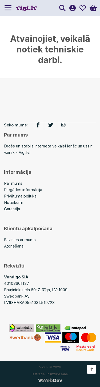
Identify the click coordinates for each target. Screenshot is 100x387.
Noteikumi (13, 202)
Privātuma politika (20, 196)
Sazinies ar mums (20, 239)
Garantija (12, 208)
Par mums (13, 183)
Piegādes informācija (23, 189)
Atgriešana (13, 246)
